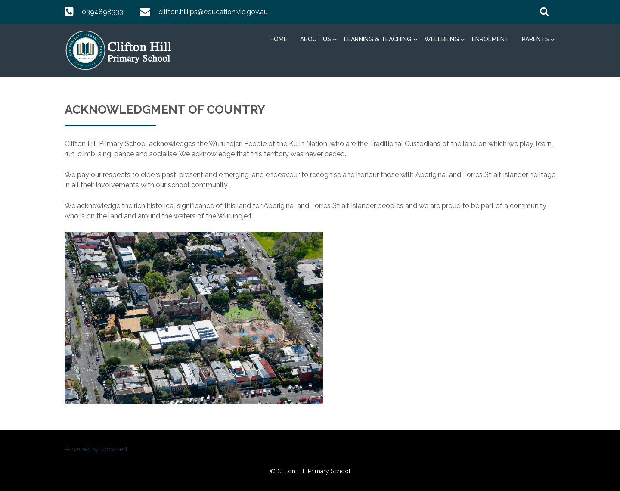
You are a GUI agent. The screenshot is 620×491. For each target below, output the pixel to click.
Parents (535, 39)
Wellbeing (442, 39)
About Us (315, 39)
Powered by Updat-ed (96, 449)
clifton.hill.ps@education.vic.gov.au (213, 12)
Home (278, 39)
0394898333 (102, 12)
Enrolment (490, 39)
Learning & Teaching (378, 39)
